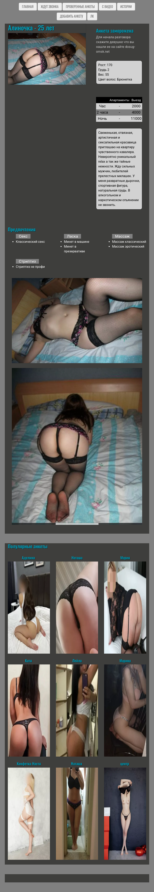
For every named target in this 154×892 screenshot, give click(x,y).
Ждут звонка (50, 6)
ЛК (92, 16)
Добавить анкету (71, 16)
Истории (126, 6)
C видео (107, 6)
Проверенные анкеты (80, 6)
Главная (27, 6)
